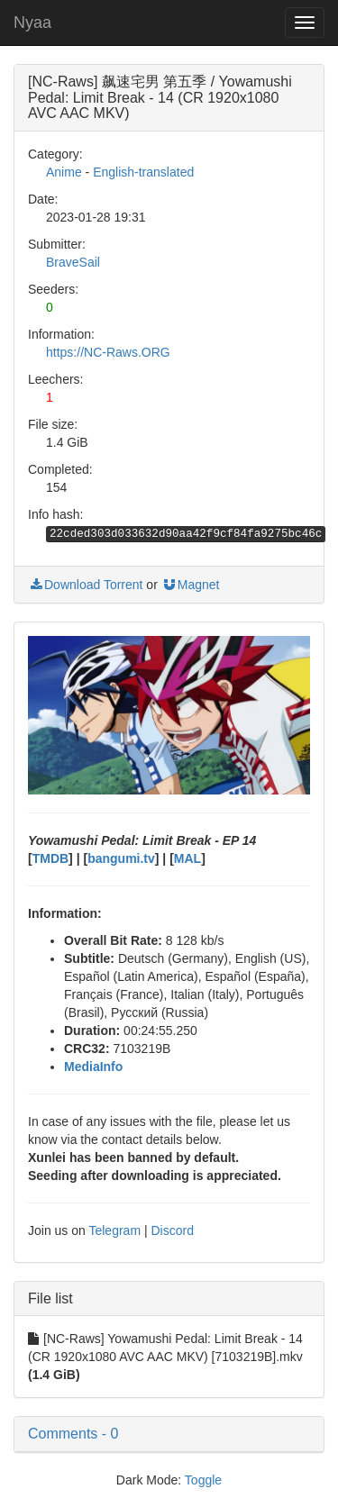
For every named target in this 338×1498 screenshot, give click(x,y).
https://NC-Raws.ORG (108, 352)
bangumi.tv (121, 858)
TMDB (50, 858)
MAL (187, 858)
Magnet (190, 584)
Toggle (203, 1480)
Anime (64, 172)
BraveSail (73, 262)
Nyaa (32, 23)
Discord (172, 1230)
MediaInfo (93, 1066)
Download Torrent (85, 584)
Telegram (114, 1230)
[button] (169, 1434)
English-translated (143, 172)
